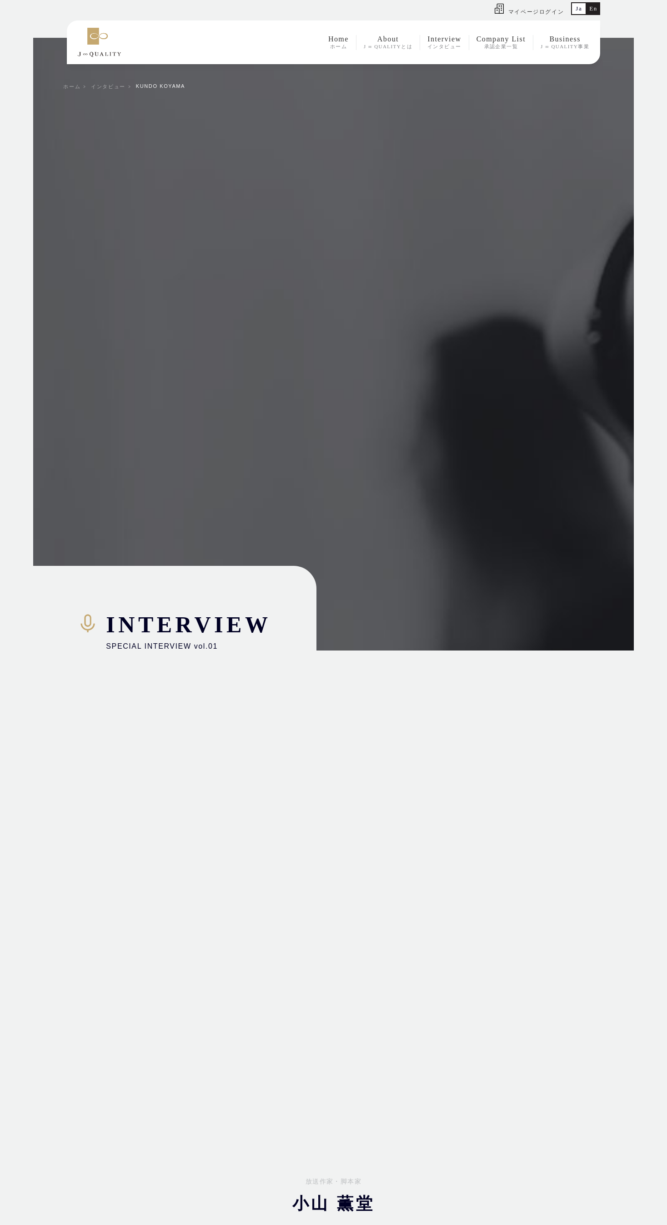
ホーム (71, 86)
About (388, 42)
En (593, 8)
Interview (444, 42)
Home (338, 42)
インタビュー (108, 86)
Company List (501, 42)
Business (565, 42)
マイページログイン (529, 12)
